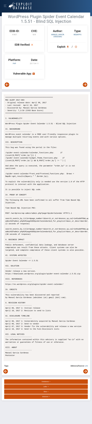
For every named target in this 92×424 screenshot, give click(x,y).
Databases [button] (45, 381)
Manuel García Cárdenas (57, 36)
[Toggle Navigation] (6, 5)
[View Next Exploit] (85, 84)
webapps (77, 35)
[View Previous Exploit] (7, 84)
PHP (14, 63)
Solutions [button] (45, 396)
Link (86, 366)
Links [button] (45, 386)
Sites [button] (45, 391)
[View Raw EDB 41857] (76, 46)
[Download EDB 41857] (68, 46)
